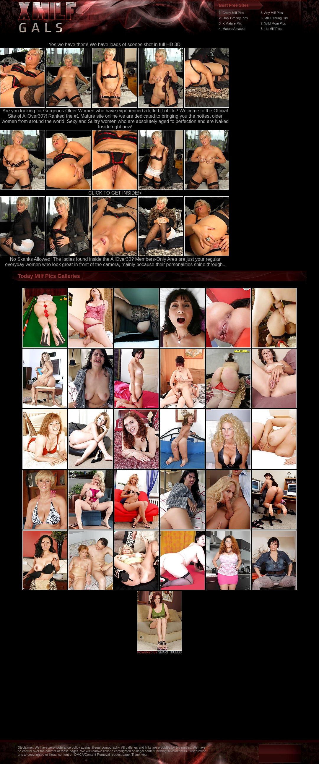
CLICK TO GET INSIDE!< (115, 192)
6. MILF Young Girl (274, 18)
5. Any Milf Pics (272, 12)
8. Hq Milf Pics (271, 28)
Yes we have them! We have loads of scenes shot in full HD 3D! (115, 44)
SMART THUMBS (170, 652)
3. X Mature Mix (230, 23)
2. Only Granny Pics (233, 18)
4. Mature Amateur (232, 28)
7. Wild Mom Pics (273, 23)
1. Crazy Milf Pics (231, 12)
